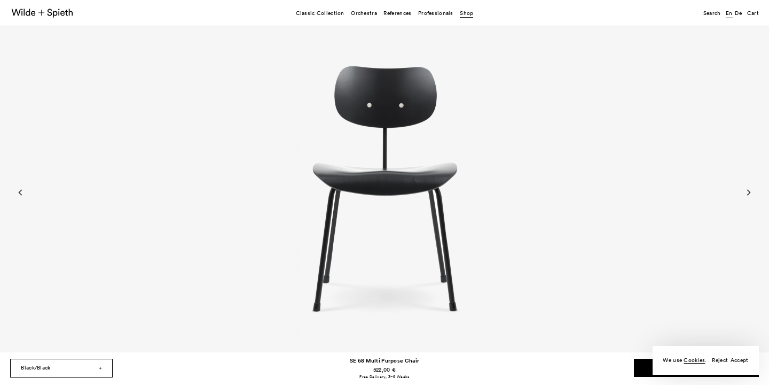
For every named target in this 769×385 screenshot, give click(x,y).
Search (712, 13)
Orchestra (364, 13)
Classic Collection (320, 13)
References (397, 13)
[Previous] (21, 192)
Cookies (694, 360)
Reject (720, 360)
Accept (740, 360)
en (729, 13)
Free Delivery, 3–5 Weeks (384, 376)
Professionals (435, 13)
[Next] (748, 192)
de (738, 13)
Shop (466, 13)
